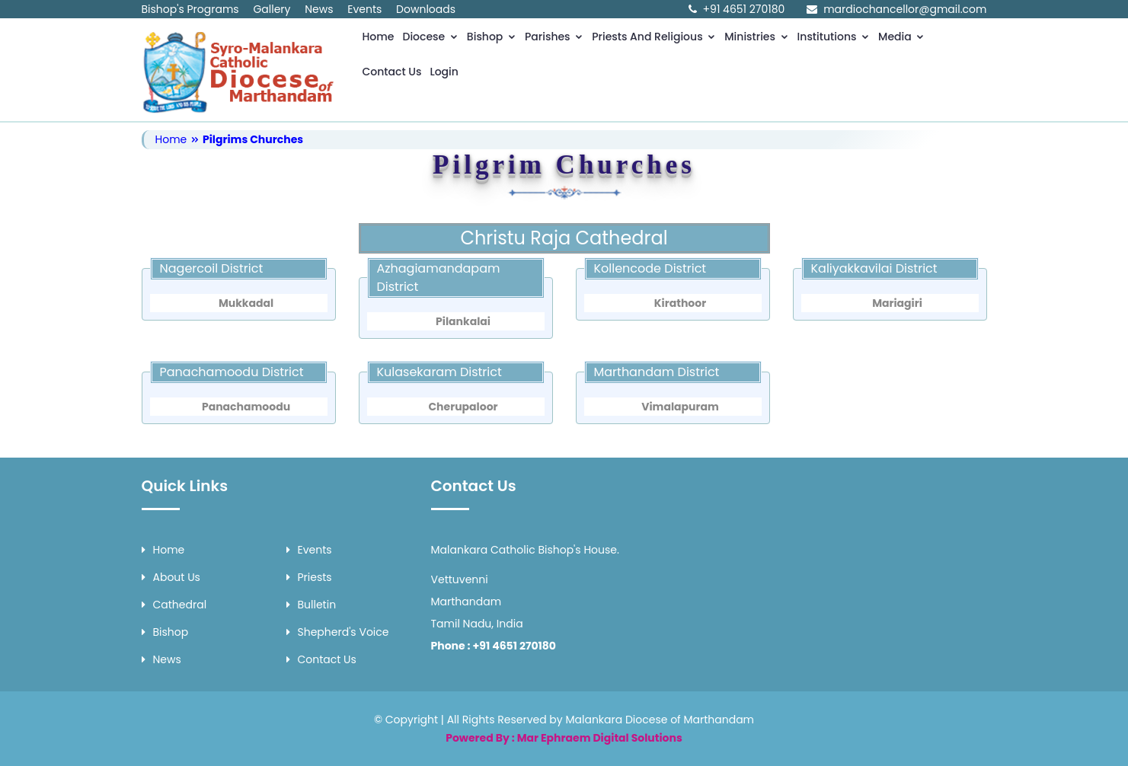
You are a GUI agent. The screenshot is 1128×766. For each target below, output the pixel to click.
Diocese (431, 36)
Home (379, 36)
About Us (171, 577)
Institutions (834, 36)
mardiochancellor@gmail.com (904, 9)
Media (901, 36)
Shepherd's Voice (337, 632)
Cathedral (174, 604)
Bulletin (311, 604)
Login (444, 71)
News (319, 9)
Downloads (425, 9)
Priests (309, 577)
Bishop (491, 36)
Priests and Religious (654, 36)
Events (364, 9)
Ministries (756, 36)
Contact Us (392, 71)
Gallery (271, 9)
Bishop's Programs (190, 9)
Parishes (554, 36)
